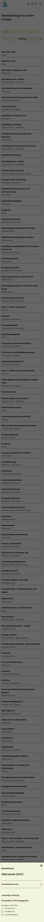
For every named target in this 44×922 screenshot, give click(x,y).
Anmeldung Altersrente (10, 884)
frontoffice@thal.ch (11, 915)
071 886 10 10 (10, 908)
